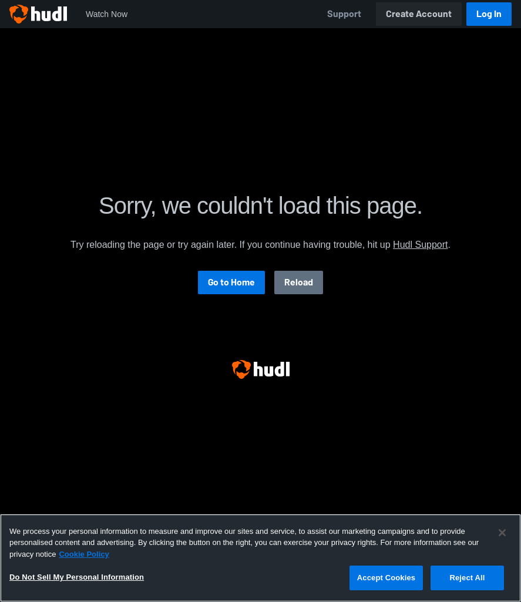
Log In (489, 14)
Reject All (467, 577)
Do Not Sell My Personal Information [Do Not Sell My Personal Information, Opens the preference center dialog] (76, 577)
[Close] (502, 533)
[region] (260, 558)
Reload (298, 282)
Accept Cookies (386, 577)
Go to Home (231, 282)
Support (344, 14)
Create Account (419, 14)
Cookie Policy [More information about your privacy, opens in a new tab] (84, 554)
